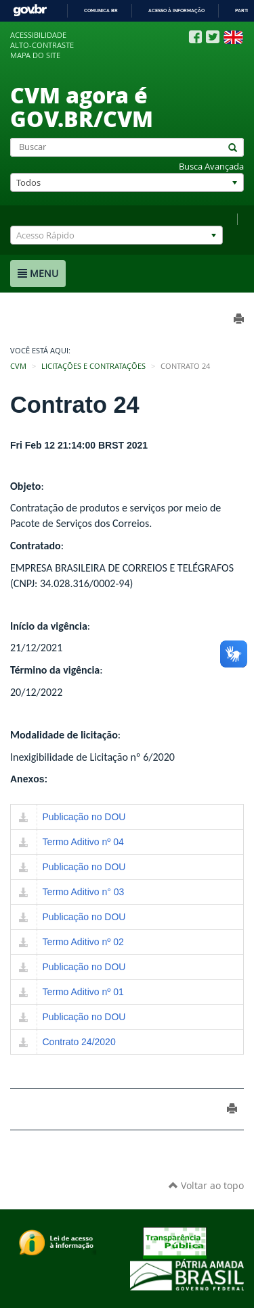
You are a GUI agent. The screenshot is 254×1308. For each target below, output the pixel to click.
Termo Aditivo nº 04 (83, 841)
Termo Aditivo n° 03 (84, 891)
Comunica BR (101, 10)
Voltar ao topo (206, 1185)
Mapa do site (35, 55)
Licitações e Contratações (93, 366)
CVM (18, 366)
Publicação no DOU (84, 816)
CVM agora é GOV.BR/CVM (81, 106)
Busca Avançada (211, 166)
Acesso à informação (176, 10)
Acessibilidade (38, 35)
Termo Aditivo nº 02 (83, 941)
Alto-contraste (42, 45)
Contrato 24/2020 (79, 1041)
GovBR (30, 10)
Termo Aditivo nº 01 (83, 991)
